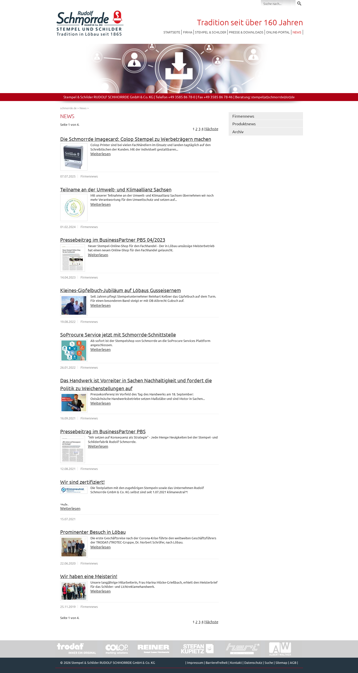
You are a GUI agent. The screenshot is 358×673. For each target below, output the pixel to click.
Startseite (172, 32)
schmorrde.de (68, 108)
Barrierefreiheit (217, 662)
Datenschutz (253, 662)
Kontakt (236, 662)
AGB (293, 662)
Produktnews (244, 123)
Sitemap (281, 662)
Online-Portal (278, 32)
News (297, 32)
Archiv (238, 131)
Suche (269, 662)
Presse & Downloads (246, 32)
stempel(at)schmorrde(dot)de (273, 97)
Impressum (195, 662)
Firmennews (243, 115)
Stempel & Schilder (210, 32)
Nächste (211, 128)
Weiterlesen (100, 153)
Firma (187, 32)
